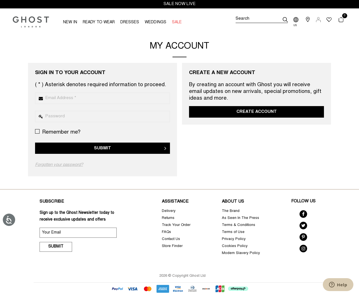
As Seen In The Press (240, 218)
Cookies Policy (235, 246)
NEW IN (70, 22)
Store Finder (172, 246)
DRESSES (129, 22)
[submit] (285, 19)
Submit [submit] (55, 247)
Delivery (169, 211)
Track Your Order (176, 225)
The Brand (231, 211)
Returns (168, 218)
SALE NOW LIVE (179, 4)
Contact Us (171, 239)
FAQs (166, 232)
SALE (177, 22)
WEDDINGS (155, 22)
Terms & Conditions (238, 225)
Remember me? (57, 132)
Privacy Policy (234, 239)
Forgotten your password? (59, 165)
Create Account (256, 112)
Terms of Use (233, 232)
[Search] (261, 19)
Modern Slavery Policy (241, 253)
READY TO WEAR (99, 22)
